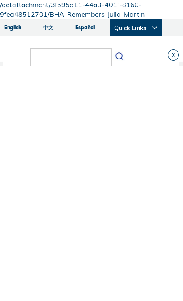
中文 (48, 27)
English (12, 27)
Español (85, 27)
